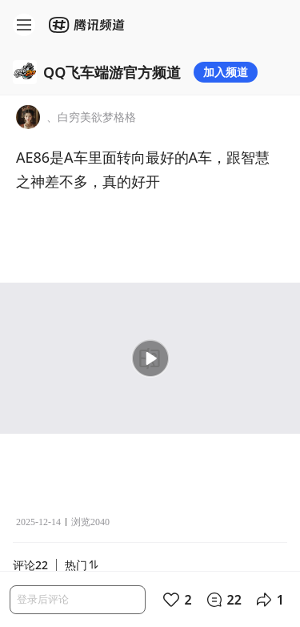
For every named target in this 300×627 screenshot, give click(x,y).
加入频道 (225, 71)
